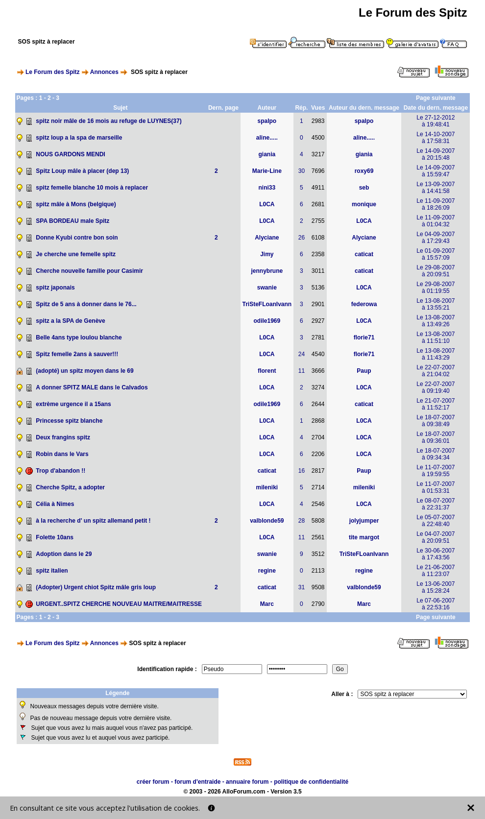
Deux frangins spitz (63, 437)
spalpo (267, 121)
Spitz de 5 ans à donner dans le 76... (86, 304)
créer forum (153, 781)
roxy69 (364, 171)
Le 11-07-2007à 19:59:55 (435, 471)
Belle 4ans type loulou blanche (78, 337)
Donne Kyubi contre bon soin (77, 237)
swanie (267, 287)
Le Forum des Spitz (52, 72)
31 (301, 587)
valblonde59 (267, 520)
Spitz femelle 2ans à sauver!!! (77, 354)
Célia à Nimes (55, 504)
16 (301, 470)
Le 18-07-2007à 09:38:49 (435, 421)
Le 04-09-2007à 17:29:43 (435, 237)
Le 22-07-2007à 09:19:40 (435, 387)
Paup (364, 370)
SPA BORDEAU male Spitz (72, 220)
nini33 (267, 187)
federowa (364, 304)
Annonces (104, 72)
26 (301, 237)
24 (301, 354)
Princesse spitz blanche (69, 420)
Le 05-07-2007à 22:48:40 (435, 521)
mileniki (267, 487)
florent (267, 370)
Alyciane (267, 237)
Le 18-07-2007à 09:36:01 (435, 437)
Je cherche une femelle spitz (76, 254)
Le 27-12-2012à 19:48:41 (435, 121)
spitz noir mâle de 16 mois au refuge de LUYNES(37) (108, 121)
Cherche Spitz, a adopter (70, 487)
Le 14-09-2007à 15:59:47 (435, 171)
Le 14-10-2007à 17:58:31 (435, 138)
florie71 (364, 337)
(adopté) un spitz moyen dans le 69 (84, 370)
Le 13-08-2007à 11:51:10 (435, 337)
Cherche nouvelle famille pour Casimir (89, 270)
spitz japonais (55, 287)
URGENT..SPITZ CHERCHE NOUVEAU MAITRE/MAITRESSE (119, 604)
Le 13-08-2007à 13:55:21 (435, 304)
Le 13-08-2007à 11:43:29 (435, 354)
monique (364, 204)
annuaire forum (247, 781)
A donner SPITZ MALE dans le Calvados (91, 387)
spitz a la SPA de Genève (70, 320)
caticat (364, 254)
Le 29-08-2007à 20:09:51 (435, 271)
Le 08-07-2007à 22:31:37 (435, 504)
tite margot (364, 537)
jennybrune (267, 270)
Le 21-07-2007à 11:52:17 (435, 404)
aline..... (267, 137)
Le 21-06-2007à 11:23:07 (435, 571)
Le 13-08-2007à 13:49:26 (435, 321)
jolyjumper (364, 520)
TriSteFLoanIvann (267, 304)
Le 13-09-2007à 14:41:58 (435, 187)
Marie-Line (267, 171)
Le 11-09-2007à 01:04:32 (435, 221)
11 (301, 370)
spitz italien (52, 570)
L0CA (266, 204)
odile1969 (266, 320)
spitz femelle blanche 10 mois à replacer (92, 187)
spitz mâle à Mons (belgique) (76, 204)
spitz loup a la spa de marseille (79, 137)
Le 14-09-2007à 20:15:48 (435, 154)
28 (301, 520)
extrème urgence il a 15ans (73, 404)
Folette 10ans (54, 537)
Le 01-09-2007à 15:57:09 (435, 254)
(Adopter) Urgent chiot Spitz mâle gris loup (96, 587)
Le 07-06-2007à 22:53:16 (435, 604)
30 (301, 171)
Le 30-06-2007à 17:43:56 (435, 554)
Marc (267, 604)
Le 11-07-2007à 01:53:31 (435, 487)
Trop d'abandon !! (60, 470)
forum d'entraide (197, 781)
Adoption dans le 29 (64, 554)
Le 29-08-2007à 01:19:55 (435, 287)
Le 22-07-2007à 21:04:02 (435, 371)
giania (267, 154)
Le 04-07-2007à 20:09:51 (435, 537)
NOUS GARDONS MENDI (70, 154)
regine (267, 570)
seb (364, 187)
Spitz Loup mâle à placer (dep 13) (82, 171)
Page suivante (436, 98)
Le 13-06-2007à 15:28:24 (435, 587)
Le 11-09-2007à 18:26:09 (435, 204)
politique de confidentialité (311, 781)
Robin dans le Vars (62, 454)
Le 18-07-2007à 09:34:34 (435, 454)
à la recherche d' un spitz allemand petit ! (93, 520)
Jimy (266, 254)
